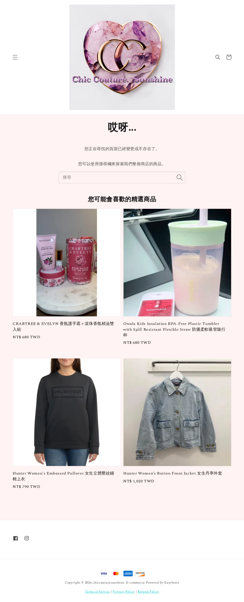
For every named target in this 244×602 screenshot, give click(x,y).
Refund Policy (148, 591)
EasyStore (171, 582)
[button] (15, 57)
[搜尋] (179, 177)
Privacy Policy (124, 591)
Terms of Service (97, 591)
